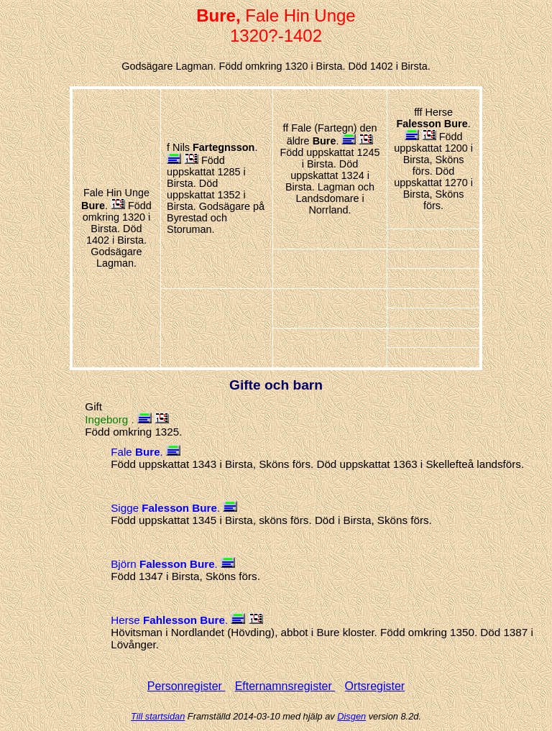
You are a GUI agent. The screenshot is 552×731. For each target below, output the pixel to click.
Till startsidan (158, 716)
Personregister (186, 686)
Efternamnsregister (285, 686)
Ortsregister (375, 686)
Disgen (351, 716)
